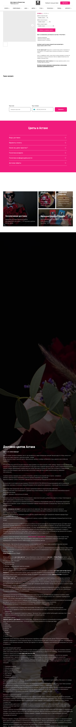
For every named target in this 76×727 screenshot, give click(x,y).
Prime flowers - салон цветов (36, 536)
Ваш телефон (35, 106)
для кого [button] (68, 8)
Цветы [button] (33, 8)
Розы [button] (41, 8)
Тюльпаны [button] (50, 8)
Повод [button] (59, 8)
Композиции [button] (16, 8)
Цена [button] (26, 8)
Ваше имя (11, 106)
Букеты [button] (7, 8)
